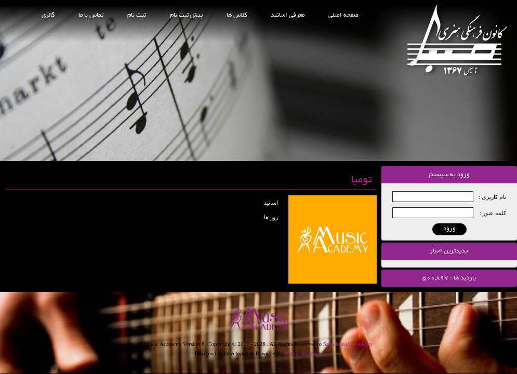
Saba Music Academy (348, 344)
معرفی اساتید (287, 15)
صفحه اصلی (343, 15)
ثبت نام (136, 15)
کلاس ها (237, 15)
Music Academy (304, 353)
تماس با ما (90, 15)
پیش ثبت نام (186, 15)
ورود (449, 228)
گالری (48, 15)
